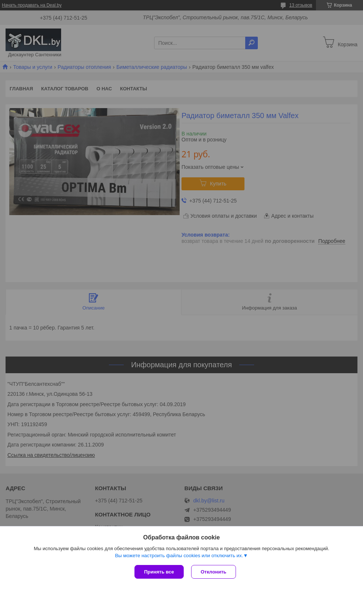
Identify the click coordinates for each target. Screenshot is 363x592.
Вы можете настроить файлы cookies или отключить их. (179, 555)
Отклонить (213, 572)
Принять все (159, 572)
